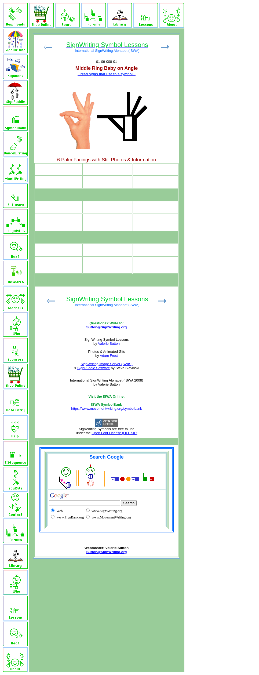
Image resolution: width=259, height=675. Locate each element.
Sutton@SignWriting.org (106, 327)
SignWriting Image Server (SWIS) (106, 364)
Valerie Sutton (109, 344)
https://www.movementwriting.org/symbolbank (106, 409)
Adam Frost (109, 356)
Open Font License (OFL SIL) (114, 433)
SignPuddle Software (93, 368)
